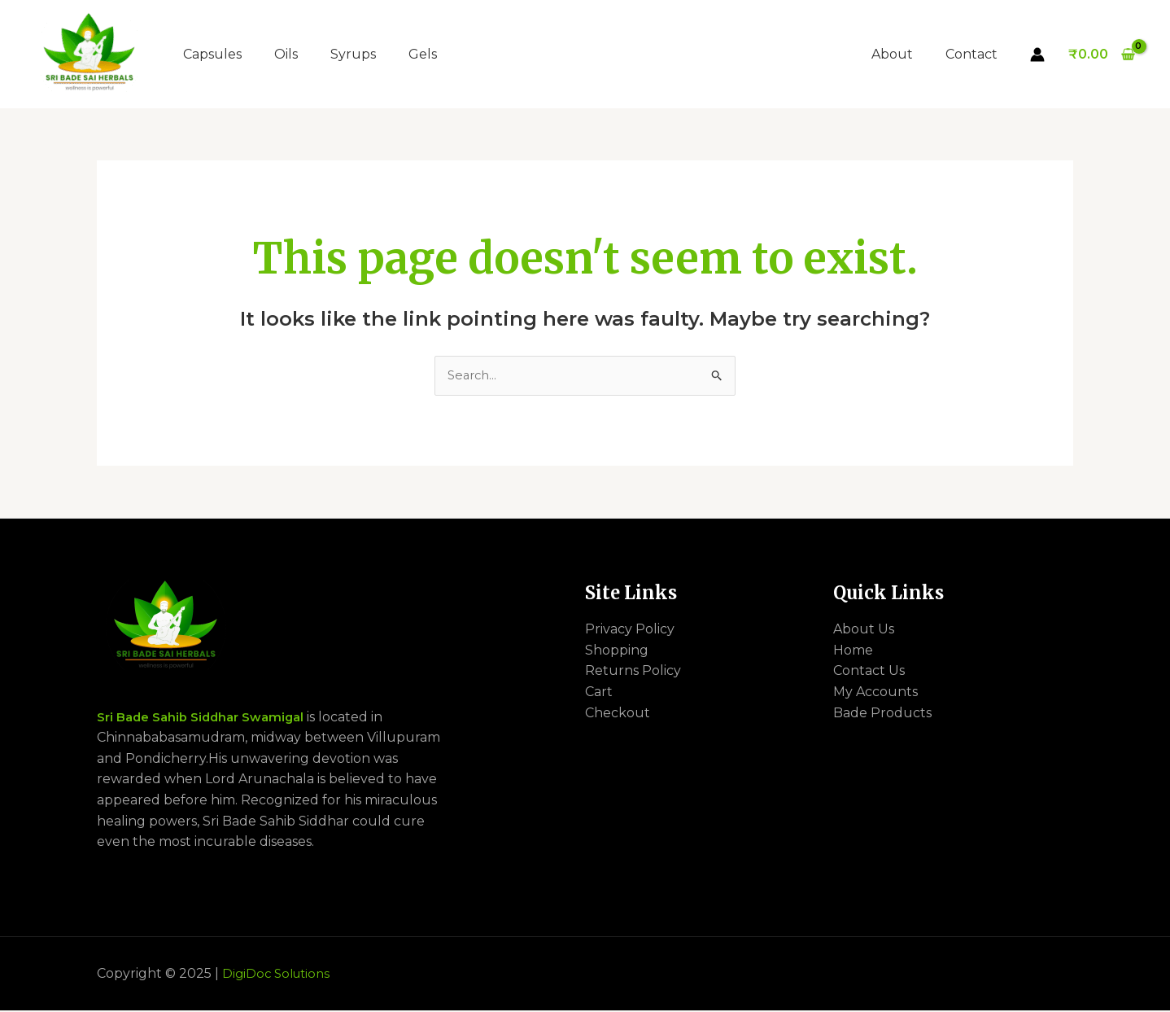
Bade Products (882, 714)
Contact (975, 54)
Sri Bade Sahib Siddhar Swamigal (208, 718)
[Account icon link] (1037, 54)
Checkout (617, 714)
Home (853, 651)
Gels (422, 54)
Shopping (616, 651)
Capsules (212, 54)
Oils (286, 54)
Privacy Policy (629, 630)
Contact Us (869, 672)
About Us (863, 630)
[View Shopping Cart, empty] (1101, 54)
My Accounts (875, 693)
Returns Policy (633, 672)
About (902, 54)
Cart (599, 693)
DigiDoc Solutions (279, 975)
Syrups (353, 54)
